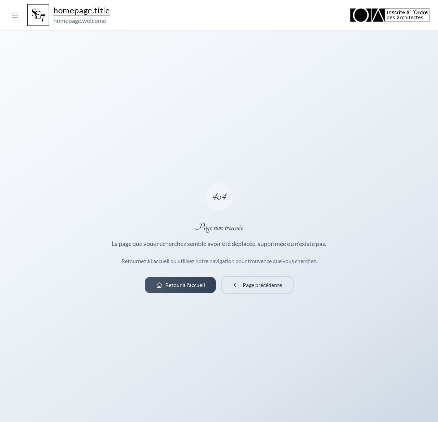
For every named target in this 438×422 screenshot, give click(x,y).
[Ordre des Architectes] (390, 15)
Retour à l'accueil (180, 285)
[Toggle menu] (15, 15)
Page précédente (257, 285)
